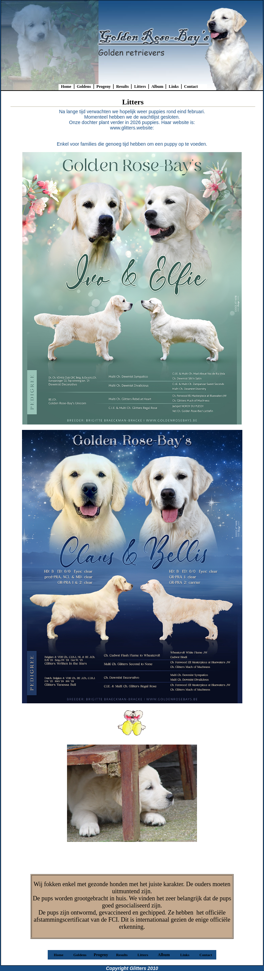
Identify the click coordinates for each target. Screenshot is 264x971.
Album (157, 86)
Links (173, 86)
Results (122, 86)
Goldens (84, 86)
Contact (191, 86)
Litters (140, 86)
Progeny (103, 86)
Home (66, 86)
